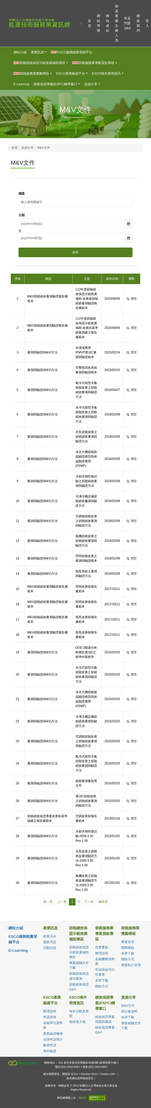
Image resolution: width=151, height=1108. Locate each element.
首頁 (89, 23)
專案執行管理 (131, 965)
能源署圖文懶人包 (116, 23)
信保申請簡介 (53, 1039)
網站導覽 (98, 23)
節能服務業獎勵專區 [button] (31, 73)
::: (80, 23)
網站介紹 (20, 52)
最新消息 (49, 942)
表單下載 (101, 980)
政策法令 (49, 936)
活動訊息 (49, 948)
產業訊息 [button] (37, 52)
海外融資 (49, 1051)
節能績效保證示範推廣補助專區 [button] (39, 63)
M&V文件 (128, 1006)
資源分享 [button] (90, 84)
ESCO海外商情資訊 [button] (106, 73)
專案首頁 (127, 942)
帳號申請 (49, 1045)
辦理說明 (101, 953)
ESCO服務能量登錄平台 (71, 52)
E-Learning (21, 84)
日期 (21, 215)
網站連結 (107, 23)
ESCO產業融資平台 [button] (70, 73)
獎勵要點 (127, 948)
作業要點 (101, 947)
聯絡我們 (138, 23)
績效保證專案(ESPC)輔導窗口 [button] (55, 84)
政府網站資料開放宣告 (79, 1078)
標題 (21, 193)
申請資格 (49, 1017)
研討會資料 (129, 1011)
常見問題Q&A (127, 23)
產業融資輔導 (53, 1034)
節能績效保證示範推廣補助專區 (79, 952)
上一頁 (62, 901)
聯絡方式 (101, 986)
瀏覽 (132, 298)
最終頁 (103, 901)
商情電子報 (77, 1022)
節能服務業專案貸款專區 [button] (93, 63)
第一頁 (48, 901)
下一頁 (89, 901)
